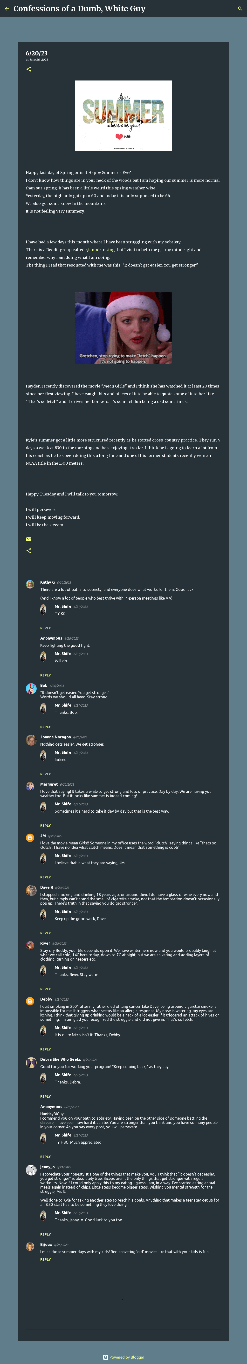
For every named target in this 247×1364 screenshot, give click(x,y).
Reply (45, 628)
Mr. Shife (63, 606)
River (45, 943)
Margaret (49, 784)
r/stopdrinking (100, 249)
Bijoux (46, 1244)
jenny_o (47, 1167)
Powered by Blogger (123, 1357)
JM (43, 836)
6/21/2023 (80, 606)
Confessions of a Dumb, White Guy (79, 8)
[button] (29, 69)
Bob (44, 685)
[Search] (152, 8)
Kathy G (47, 582)
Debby (46, 999)
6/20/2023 (64, 582)
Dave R (46, 887)
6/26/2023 (61, 1244)
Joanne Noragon (55, 737)
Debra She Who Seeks (60, 1059)
